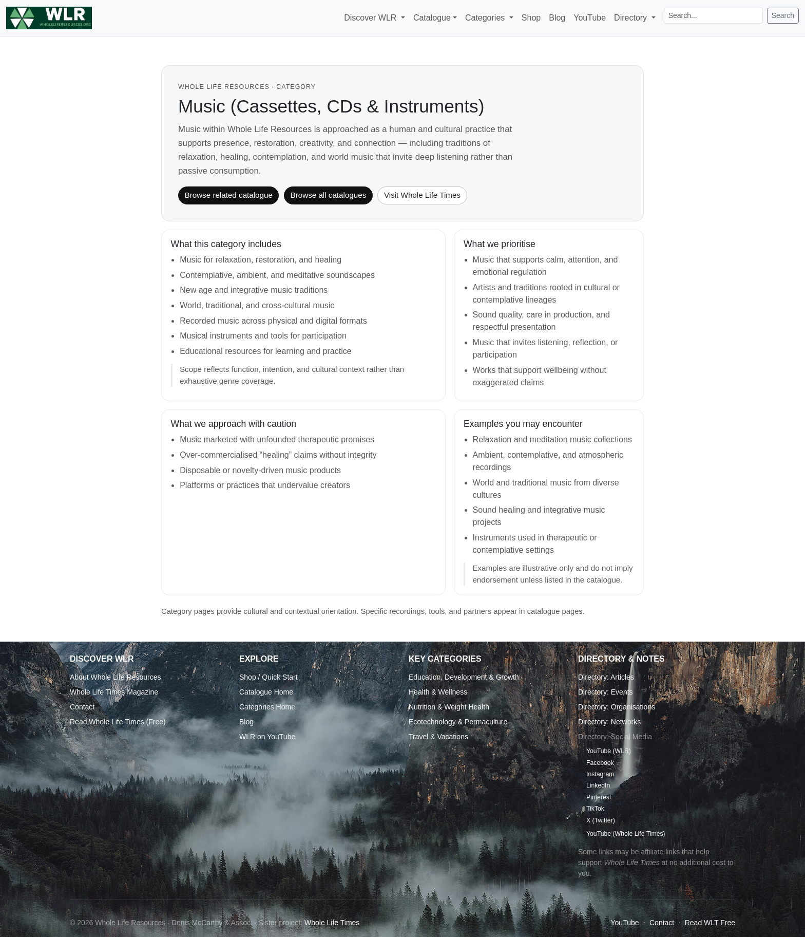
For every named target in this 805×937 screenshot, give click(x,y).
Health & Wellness (438, 692)
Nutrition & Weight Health (449, 707)
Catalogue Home (266, 692)
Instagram (600, 774)
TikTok (595, 808)
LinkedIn (598, 785)
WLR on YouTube (267, 737)
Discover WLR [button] (371, 17)
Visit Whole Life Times (422, 195)
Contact (82, 707)
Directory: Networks (609, 722)
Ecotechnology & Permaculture (458, 722)
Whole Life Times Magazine (114, 692)
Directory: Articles (606, 677)
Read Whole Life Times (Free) (118, 722)
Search (783, 15)
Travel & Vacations (438, 737)
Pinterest (598, 797)
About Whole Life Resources (115, 677)
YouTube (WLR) (608, 751)
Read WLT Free (710, 923)
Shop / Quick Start (268, 677)
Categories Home (267, 707)
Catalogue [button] (432, 17)
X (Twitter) (600, 820)
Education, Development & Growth (464, 677)
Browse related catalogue (229, 195)
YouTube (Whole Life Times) (625, 833)
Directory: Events (605, 692)
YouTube (589, 17)
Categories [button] (486, 17)
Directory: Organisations (616, 707)
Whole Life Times (331, 923)
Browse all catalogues (329, 195)
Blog (557, 17)
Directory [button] (631, 17)
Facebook (600, 762)
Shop (531, 17)
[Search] (713, 16)
